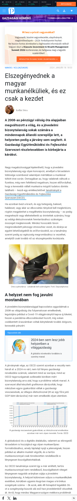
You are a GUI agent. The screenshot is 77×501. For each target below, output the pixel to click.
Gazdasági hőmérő (16, 18)
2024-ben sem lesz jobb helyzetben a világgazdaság (48, 343)
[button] (64, 10)
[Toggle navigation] (4, 11)
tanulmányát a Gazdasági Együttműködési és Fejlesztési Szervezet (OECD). (33, 194)
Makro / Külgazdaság (17, 67)
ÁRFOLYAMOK (66, 4)
